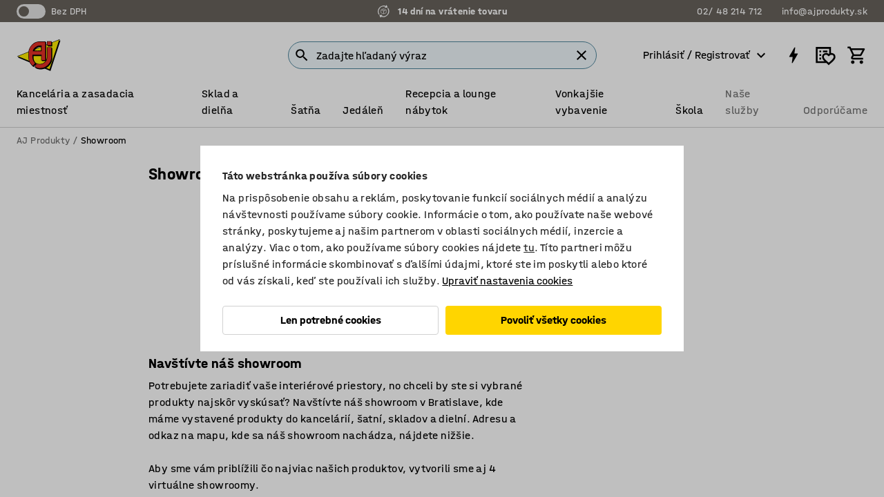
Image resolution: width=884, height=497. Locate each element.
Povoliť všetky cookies (553, 320)
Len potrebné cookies (330, 320)
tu (529, 247)
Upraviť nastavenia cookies (507, 280)
